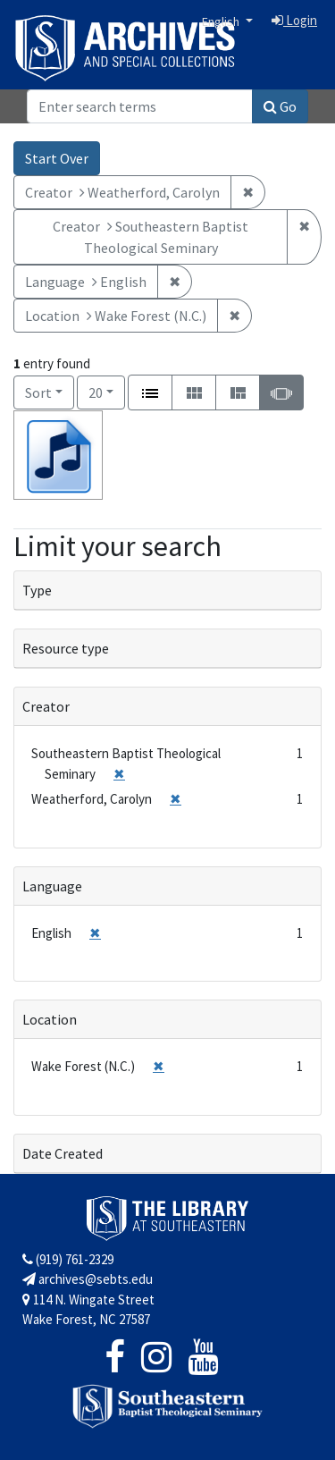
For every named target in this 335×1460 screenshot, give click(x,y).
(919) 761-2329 (67, 1259)
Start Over (56, 158)
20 (106, 391)
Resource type (65, 648)
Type (37, 590)
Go (280, 106)
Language (52, 886)
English (222, 21)
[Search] (140, 106)
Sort (38, 392)
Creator (46, 706)
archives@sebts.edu (87, 1278)
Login (294, 20)
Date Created (62, 1153)
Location (49, 1019)
